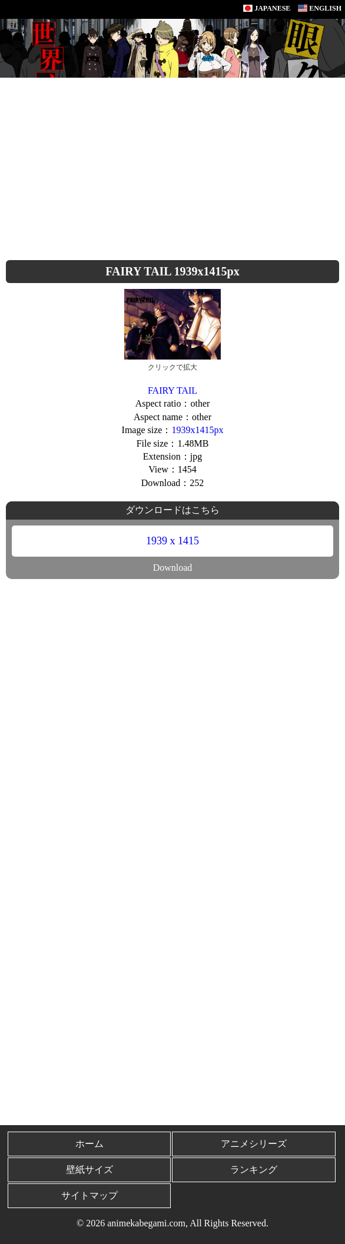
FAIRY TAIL (172, 390)
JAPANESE (266, 8)
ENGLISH (319, 8)
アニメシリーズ (254, 1144)
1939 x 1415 (172, 541)
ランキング (253, 1170)
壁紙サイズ (89, 1170)
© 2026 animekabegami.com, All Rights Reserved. (172, 1223)
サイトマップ (89, 1195)
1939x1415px (197, 430)
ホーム (89, 1144)
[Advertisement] (172, 166)
